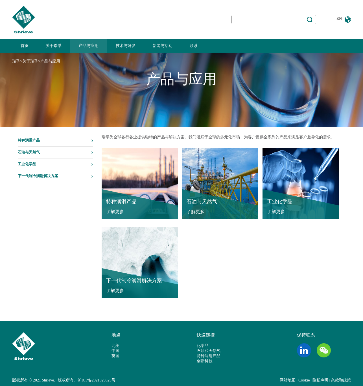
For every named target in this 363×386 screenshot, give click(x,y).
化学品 (203, 346)
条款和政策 (341, 380)
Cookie (304, 380)
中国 (115, 351)
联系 (194, 46)
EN (339, 18)
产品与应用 (89, 46)
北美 (115, 346)
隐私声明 (320, 380)
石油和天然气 (208, 351)
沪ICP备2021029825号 (96, 380)
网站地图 (288, 380)
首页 (25, 46)
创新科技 (205, 361)
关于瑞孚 (54, 46)
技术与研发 (125, 46)
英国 (115, 356)
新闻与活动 (162, 46)
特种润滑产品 (208, 356)
